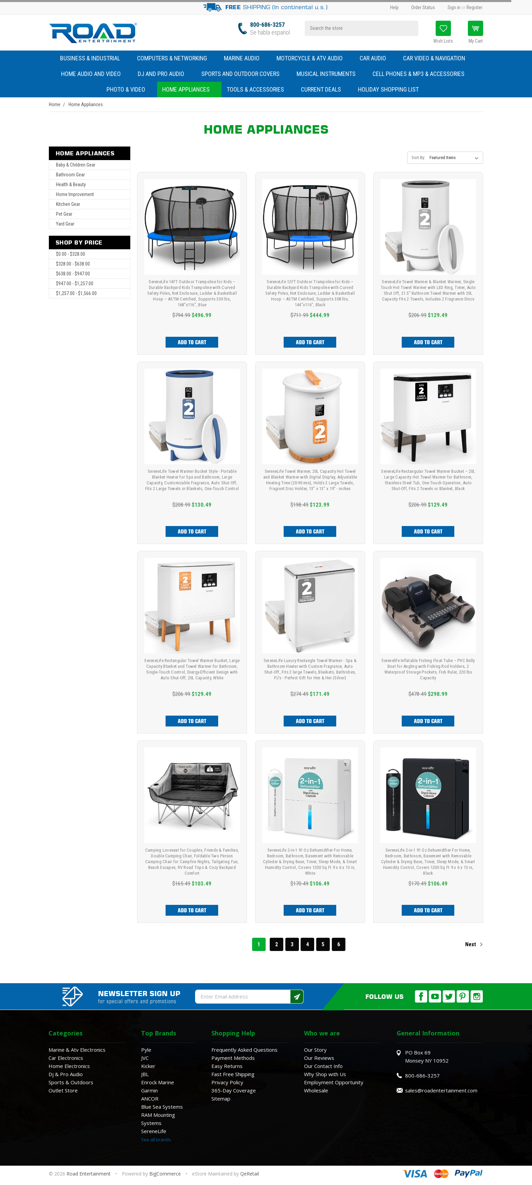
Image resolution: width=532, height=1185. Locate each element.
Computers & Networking (175, 58)
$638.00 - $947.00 (73, 273)
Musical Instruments (329, 73)
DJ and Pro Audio (164, 73)
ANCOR (149, 1098)
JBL (145, 1074)
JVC (145, 1057)
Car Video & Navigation (437, 58)
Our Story (315, 1049)
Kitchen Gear (68, 204)
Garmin (149, 1090)
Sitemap (220, 1098)
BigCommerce (165, 1173)
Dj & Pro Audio (66, 1074)
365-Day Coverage (233, 1090)
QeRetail (249, 1173)
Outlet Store (63, 1090)
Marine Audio (245, 58)
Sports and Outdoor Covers (243, 73)
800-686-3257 (267, 24)
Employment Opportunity (333, 1082)
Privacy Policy (227, 1082)
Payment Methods (233, 1057)
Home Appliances (189, 89)
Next (474, 944)
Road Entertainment (89, 1173)
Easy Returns (227, 1066)
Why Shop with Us (325, 1074)
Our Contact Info (323, 1066)
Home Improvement (75, 194)
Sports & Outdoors (71, 1082)
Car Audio (376, 58)
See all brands (156, 1140)
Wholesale (316, 1090)
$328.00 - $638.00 (73, 264)
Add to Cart (192, 342)
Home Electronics (69, 1066)
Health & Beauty (71, 184)
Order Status (423, 7)
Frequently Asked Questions (244, 1049)
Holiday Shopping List (388, 89)
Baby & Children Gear (75, 165)
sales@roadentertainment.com (441, 1090)
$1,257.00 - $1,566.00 (76, 293)
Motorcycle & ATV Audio (313, 58)
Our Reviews (319, 1057)
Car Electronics (66, 1057)
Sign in (454, 7)
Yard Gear (65, 224)
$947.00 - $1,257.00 (74, 283)
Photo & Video (129, 89)
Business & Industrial (90, 58)
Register (474, 7)
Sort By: (418, 157)
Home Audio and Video (94, 73)
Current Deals (321, 89)
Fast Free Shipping (232, 1074)
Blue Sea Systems (162, 1106)
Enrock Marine (157, 1082)
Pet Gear (64, 214)
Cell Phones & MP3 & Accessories (422, 73)
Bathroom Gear (70, 174)
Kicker (148, 1066)
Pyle (146, 1049)
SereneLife (153, 1131)
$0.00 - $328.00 (70, 254)
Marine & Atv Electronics (77, 1049)
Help (394, 7)
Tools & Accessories (255, 89)
